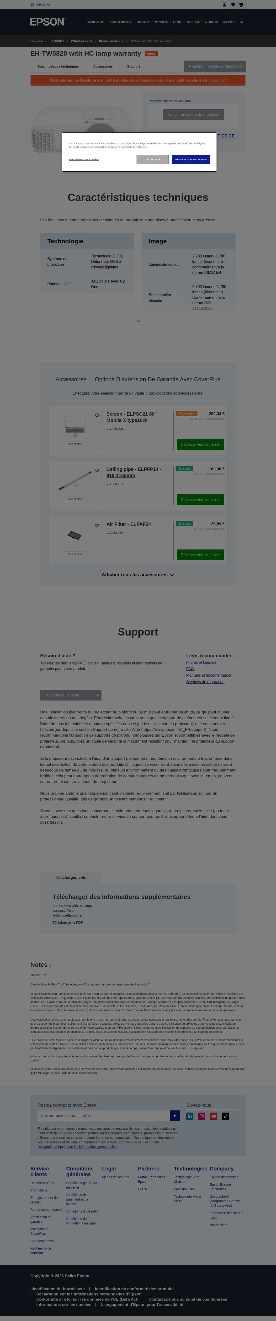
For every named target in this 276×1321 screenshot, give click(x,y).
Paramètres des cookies (84, 159)
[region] (139, 152)
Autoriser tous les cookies (191, 159)
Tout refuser (152, 159)
